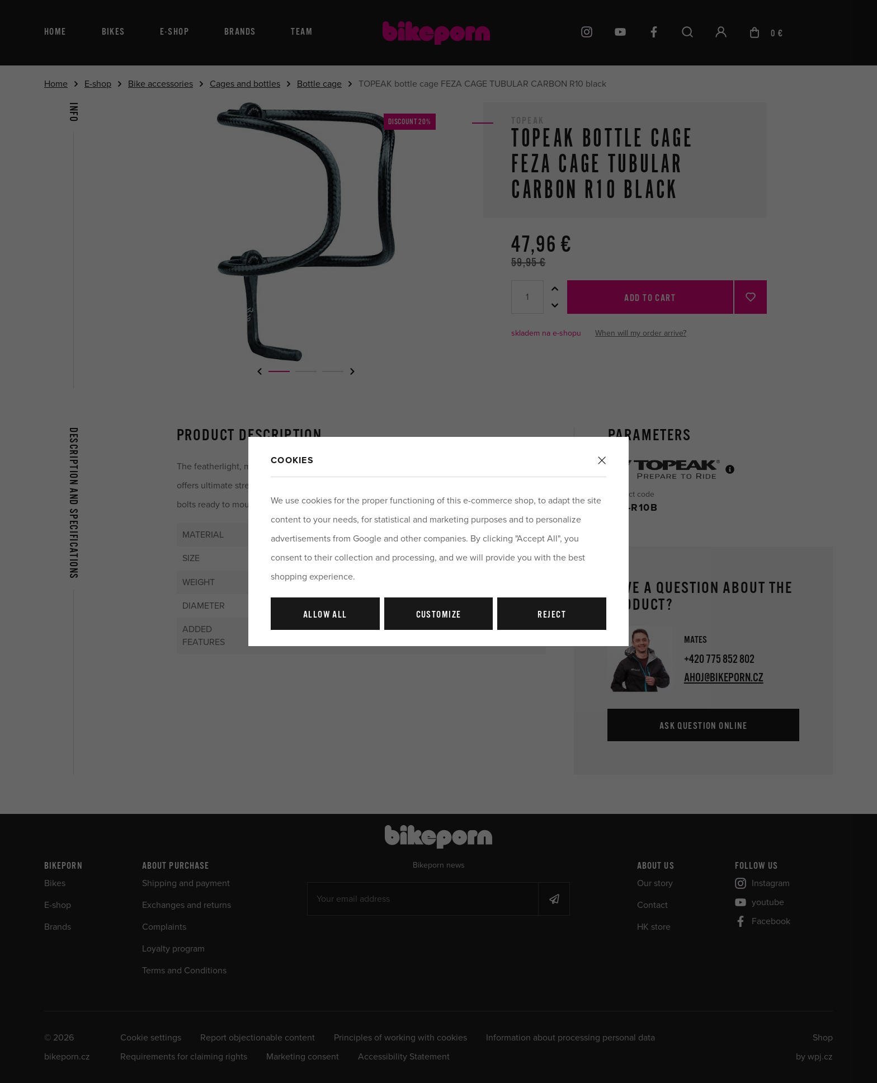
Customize (438, 615)
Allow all (325, 615)
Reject (551, 615)
